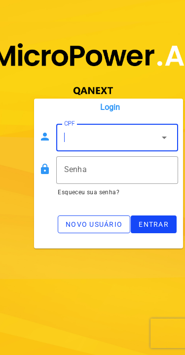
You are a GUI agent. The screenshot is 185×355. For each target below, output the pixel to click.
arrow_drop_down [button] (164, 137)
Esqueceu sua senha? (88, 192)
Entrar (154, 224)
